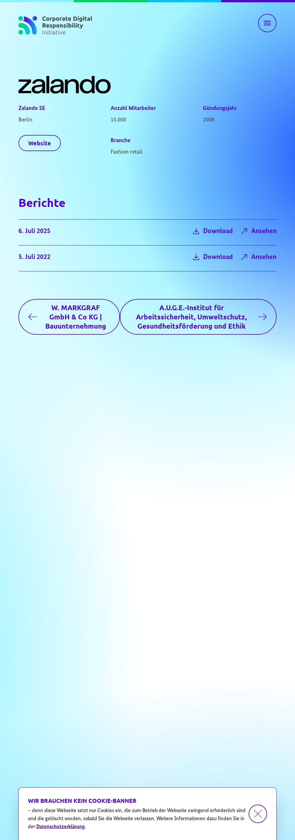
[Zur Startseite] (55, 24)
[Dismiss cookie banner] (258, 814)
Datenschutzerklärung (60, 826)
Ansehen (258, 231)
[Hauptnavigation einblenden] (267, 23)
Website (39, 143)
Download (212, 231)
